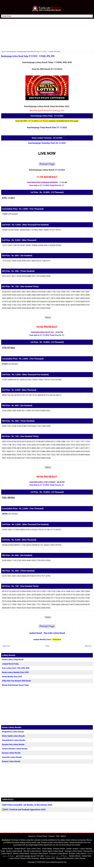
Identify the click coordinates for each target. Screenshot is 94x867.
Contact (52, 836)
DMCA (63, 836)
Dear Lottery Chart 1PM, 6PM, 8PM (15, 668)
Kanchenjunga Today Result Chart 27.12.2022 (47, 127)
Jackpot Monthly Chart (42, 639)
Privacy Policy (42, 836)
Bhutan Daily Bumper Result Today (15, 685)
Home (3, 51)
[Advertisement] (47, 35)
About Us (31, 836)
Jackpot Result (35, 633)
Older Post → (89, 646)
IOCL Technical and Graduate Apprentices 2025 (25, 809)
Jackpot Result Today (10, 664)
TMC (58, 836)
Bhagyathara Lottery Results (13, 732)
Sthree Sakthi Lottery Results (13, 736)
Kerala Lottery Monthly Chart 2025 (15, 672)
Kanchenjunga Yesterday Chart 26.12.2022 (47, 143)
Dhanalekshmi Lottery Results (13, 740)
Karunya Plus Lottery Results (13, 744)
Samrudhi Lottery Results (12, 757)
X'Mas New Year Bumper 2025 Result (16, 681)
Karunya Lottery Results (11, 753)
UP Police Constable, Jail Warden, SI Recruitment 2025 (28, 805)
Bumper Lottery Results (11, 761)
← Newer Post (5, 646)
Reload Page (47, 163)
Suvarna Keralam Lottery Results (14, 749)
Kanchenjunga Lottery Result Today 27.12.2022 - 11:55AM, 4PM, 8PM (27, 56)
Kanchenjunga (11, 51)
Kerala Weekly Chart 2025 (12, 677)
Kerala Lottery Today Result (12, 660)
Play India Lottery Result (54, 633)
